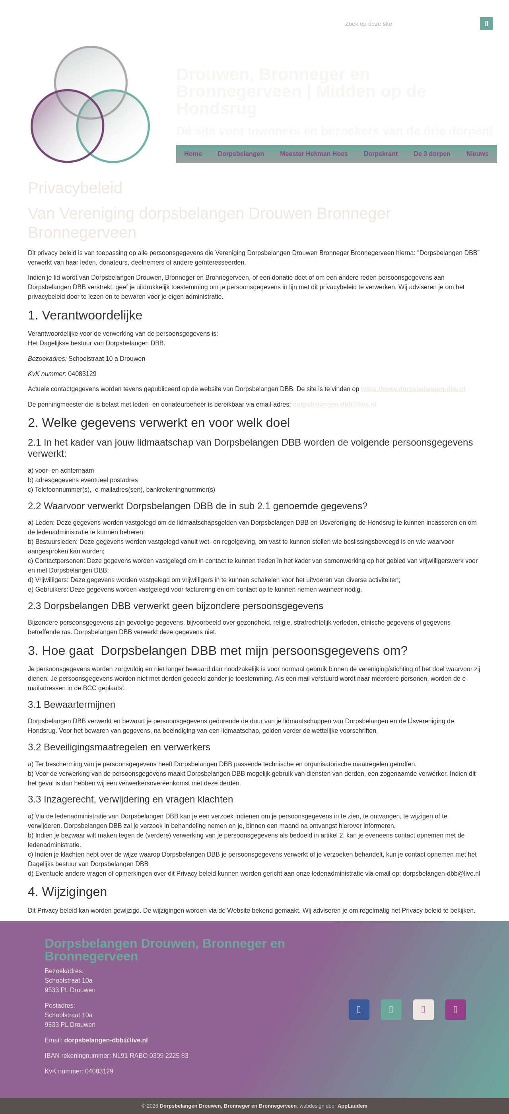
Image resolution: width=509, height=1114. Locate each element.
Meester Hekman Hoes (314, 153)
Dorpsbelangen (241, 153)
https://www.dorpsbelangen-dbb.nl (413, 389)
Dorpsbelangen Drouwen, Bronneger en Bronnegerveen (228, 1106)
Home (193, 153)
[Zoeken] (486, 23)
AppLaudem (352, 1106)
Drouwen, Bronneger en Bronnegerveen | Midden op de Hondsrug (301, 91)
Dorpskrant (381, 153)
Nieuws (477, 153)
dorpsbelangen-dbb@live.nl (334, 404)
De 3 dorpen (432, 153)
